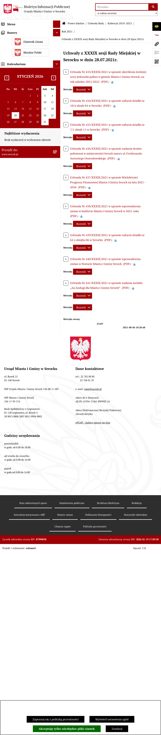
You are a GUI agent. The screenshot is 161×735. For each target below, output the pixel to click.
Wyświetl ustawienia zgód (111, 719)
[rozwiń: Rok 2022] (57, 139)
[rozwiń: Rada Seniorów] (57, 68)
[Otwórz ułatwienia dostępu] (156, 26)
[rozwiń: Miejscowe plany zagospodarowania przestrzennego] (57, 517)
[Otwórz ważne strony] (156, 52)
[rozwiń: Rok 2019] (57, 423)
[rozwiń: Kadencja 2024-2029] (57, 101)
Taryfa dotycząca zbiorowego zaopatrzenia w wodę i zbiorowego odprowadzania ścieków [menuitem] (23, 699)
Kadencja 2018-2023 (120, 23)
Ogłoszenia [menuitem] (8, 625)
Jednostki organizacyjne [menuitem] (16, 46)
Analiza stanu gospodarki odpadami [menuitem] (24, 688)
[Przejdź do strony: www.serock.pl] (156, 44)
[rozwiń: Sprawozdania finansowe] (57, 591)
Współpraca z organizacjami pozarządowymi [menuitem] (19, 608)
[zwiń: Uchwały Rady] (57, 92)
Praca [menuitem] (5, 658)
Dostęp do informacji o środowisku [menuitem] (23, 651)
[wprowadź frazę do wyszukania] (122, 7)
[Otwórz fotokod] (156, 61)
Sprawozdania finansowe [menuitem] (17, 591)
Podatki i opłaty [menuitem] (11, 598)
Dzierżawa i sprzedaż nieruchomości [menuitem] (24, 644)
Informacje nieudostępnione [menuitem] (19, 617)
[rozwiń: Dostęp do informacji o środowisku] (57, 651)
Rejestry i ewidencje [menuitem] (14, 680)
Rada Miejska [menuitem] (9, 53)
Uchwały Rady (96, 23)
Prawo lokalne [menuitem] (10, 83)
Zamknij (117, 729)
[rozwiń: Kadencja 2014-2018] (57, 441)
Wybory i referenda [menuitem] (13, 39)
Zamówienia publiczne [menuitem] (16, 673)
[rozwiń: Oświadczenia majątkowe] (57, 75)
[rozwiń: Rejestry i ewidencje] (57, 680)
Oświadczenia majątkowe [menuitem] (17, 75)
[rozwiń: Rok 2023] (57, 129)
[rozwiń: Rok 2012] (57, 470)
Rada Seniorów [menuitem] (11, 68)
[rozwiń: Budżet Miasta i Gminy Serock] (57, 498)
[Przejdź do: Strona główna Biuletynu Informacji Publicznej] (64, 23)
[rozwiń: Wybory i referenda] (57, 38)
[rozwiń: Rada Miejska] (57, 53)
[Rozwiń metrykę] (82, 89)
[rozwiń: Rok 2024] (57, 120)
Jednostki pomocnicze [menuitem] (15, 61)
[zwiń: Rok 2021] (57, 148)
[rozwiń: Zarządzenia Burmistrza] (57, 479)
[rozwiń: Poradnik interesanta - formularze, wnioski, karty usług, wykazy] (57, 632)
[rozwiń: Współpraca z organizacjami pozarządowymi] (57, 605)
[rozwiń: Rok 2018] (57, 432)
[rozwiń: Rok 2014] (57, 451)
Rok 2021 (67, 31)
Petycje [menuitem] (6, 666)
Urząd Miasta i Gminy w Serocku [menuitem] (22, 31)
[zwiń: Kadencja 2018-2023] (57, 111)
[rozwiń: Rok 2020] (57, 413)
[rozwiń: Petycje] (57, 665)
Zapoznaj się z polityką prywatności (56, 719)
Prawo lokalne (76, 23)
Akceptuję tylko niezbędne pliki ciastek (67, 729)
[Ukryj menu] (56, 24)
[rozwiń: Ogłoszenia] (57, 624)
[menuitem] (30, 92)
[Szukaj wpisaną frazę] (153, 7)
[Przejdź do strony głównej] (36, 8)
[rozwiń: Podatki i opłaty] (57, 598)
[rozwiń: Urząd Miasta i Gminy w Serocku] (57, 31)
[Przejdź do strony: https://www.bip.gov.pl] (156, 35)
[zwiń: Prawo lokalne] (57, 82)
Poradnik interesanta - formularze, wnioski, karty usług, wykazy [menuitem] (23, 634)
